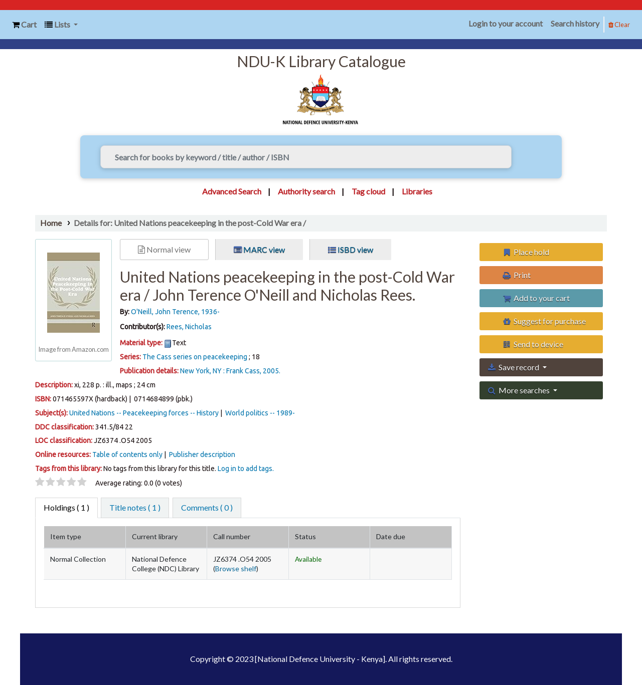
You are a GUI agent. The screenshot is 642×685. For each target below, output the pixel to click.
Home (51, 222)
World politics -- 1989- (260, 413)
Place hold (526, 252)
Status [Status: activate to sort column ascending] (305, 536)
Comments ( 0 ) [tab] (207, 507)
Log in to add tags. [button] (246, 469)
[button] (24, 25)
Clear (619, 25)
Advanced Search (231, 191)
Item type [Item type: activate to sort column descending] (65, 536)
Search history (575, 23)
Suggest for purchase (544, 321)
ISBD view (350, 249)
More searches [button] (519, 390)
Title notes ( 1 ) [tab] (134, 507)
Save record (514, 367)
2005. (271, 371)
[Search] (527, 156)
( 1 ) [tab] (66, 507)
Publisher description (202, 454)
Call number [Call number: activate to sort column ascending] (231, 536)
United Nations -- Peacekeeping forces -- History (144, 413)
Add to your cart (536, 298)
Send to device (533, 344)
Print (516, 275)
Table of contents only (127, 454)
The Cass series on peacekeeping (194, 357)
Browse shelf (235, 568)
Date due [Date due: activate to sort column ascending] (390, 536)
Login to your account (505, 23)
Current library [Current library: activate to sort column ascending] (155, 536)
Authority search (306, 191)
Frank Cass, (243, 371)
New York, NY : (202, 371)
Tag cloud (368, 191)
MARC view (259, 249)
